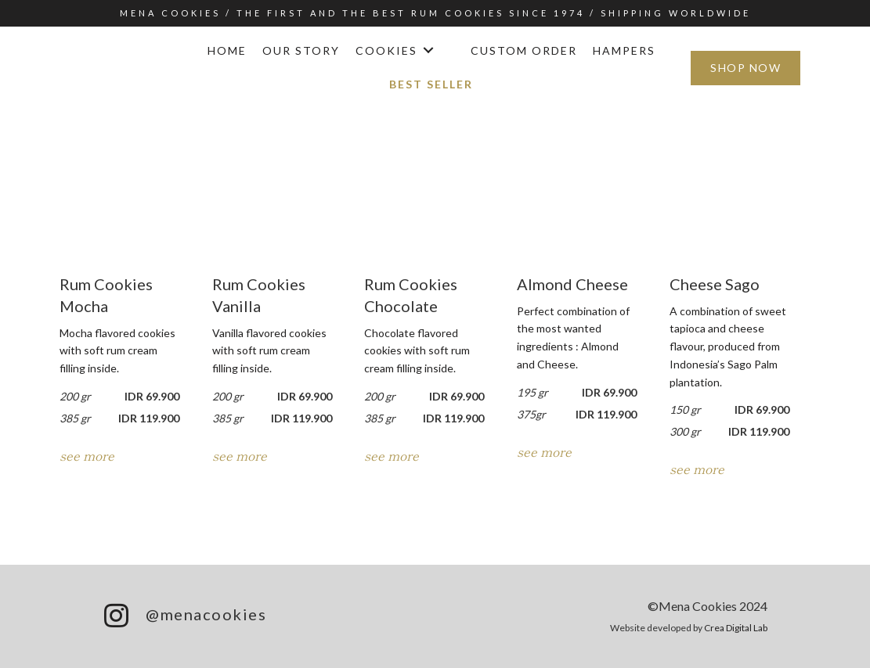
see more (87, 455)
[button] (426, 51)
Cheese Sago (715, 284)
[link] (227, 51)
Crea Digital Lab (735, 628)
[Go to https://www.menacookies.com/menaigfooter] (261, 617)
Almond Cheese (572, 284)
